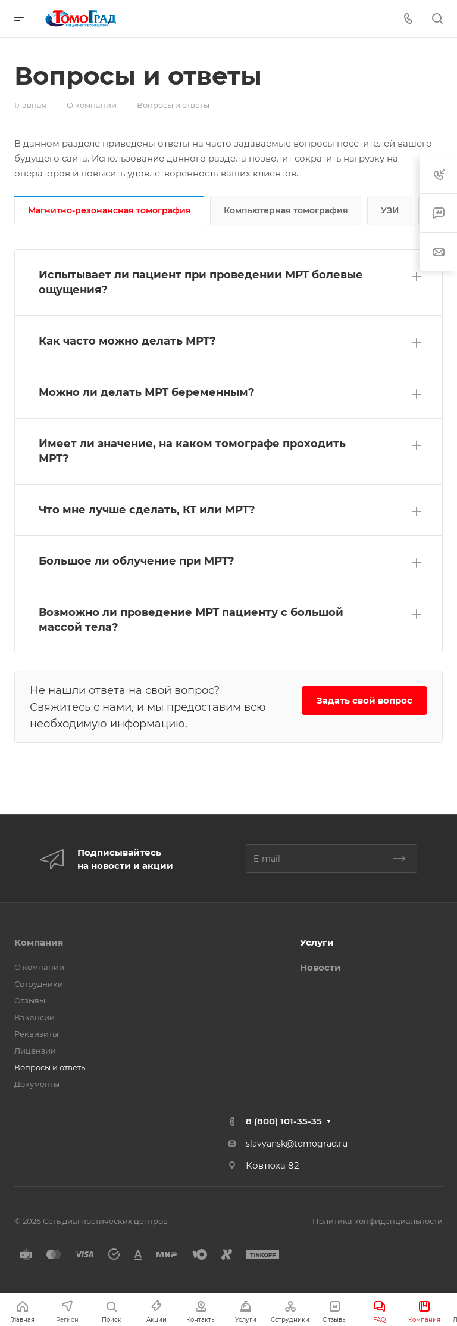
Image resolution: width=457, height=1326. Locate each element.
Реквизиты (36, 1034)
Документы (37, 1084)
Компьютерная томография (286, 210)
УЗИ (390, 210)
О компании (39, 967)
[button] (228, 282)
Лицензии (35, 1050)
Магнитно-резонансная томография (109, 210)
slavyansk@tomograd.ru (297, 1143)
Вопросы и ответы (50, 1067)
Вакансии (34, 1017)
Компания (38, 942)
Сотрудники (38, 984)
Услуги (317, 942)
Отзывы (29, 1000)
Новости (320, 967)
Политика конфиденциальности (377, 1221)
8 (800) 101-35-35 (284, 1121)
